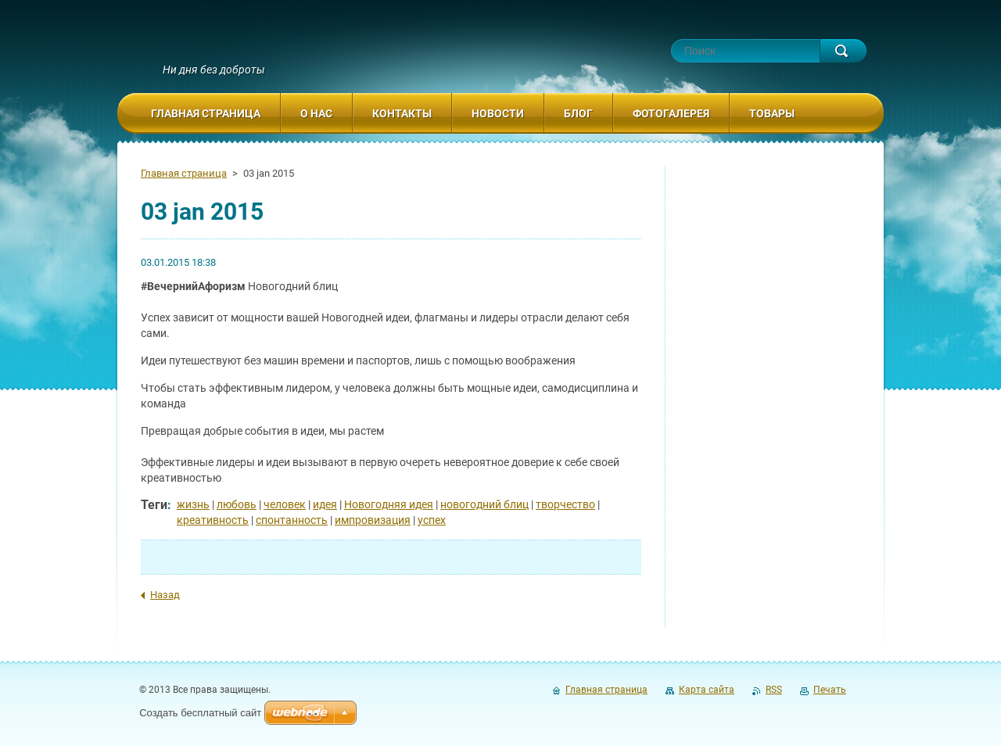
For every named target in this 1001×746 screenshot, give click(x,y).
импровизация (373, 520)
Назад (165, 595)
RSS (774, 689)
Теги (154, 504)
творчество (565, 504)
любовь (237, 504)
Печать (829, 689)
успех (432, 520)
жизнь (193, 504)
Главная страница (184, 173)
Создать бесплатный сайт (200, 713)
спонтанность (292, 520)
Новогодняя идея (388, 504)
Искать (843, 51)
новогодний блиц (484, 504)
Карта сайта (706, 689)
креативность (213, 520)
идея (325, 504)
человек (285, 504)
